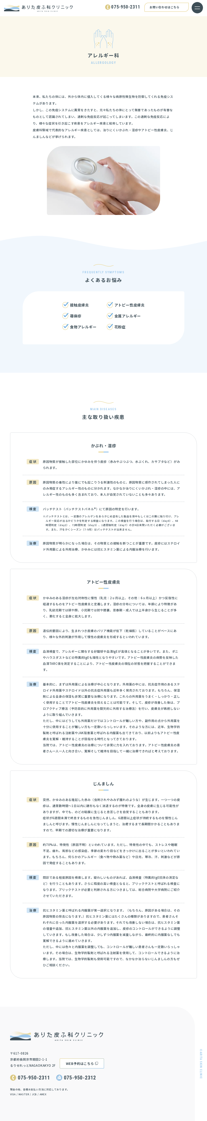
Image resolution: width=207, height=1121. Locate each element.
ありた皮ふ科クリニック (38, 8)
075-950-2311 (34, 1078)
